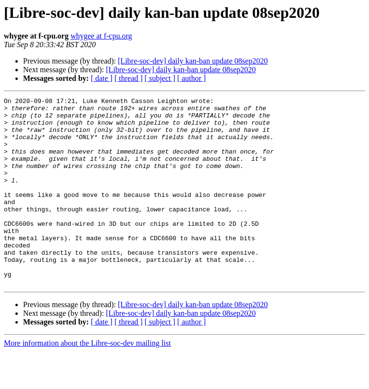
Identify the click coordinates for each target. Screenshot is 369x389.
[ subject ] (160, 78)
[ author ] (191, 78)
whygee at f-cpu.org (101, 36)
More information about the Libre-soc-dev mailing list (87, 380)
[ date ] (101, 78)
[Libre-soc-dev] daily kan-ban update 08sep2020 (193, 61)
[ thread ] (128, 78)
